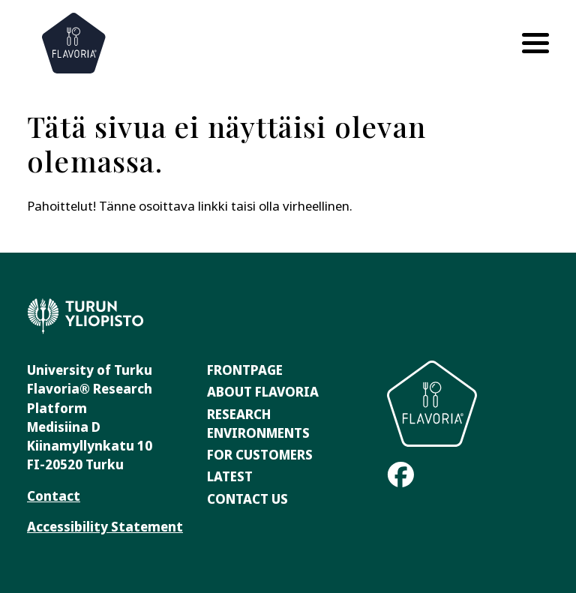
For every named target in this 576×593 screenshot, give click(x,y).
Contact (53, 496)
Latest (230, 476)
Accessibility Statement (105, 526)
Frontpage (245, 370)
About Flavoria (263, 391)
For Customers (260, 454)
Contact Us (247, 499)
